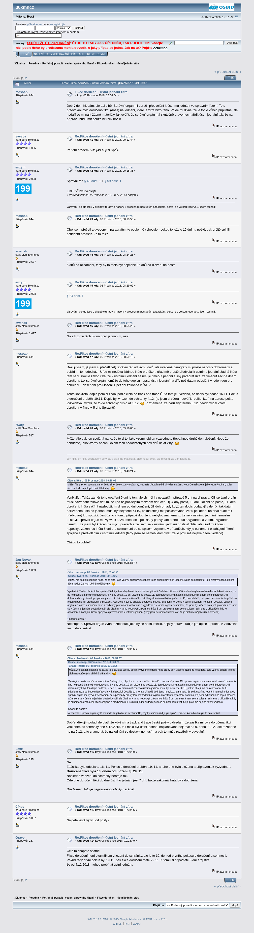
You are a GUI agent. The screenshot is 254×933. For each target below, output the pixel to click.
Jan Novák (23, 559)
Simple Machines (130, 919)
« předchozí (222, 72)
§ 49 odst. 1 (92, 181)
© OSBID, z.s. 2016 (155, 919)
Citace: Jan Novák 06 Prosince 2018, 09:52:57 (94, 658)
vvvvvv (20, 136)
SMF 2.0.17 (94, 919)
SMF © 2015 (111, 919)
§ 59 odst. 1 (112, 181)
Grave (20, 837)
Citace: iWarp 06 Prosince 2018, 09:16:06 (91, 480)
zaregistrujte (57, 24)
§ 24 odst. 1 (75, 296)
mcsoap (21, 92)
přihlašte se (34, 24)
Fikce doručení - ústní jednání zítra (101, 92)
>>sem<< (160, 48)
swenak (21, 251)
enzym (20, 167)
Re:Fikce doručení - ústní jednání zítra (103, 136)
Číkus (19, 806)
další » (236, 72)
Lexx (19, 749)
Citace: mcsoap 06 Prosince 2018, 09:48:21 (93, 572)
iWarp (19, 425)
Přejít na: (159, 905)
